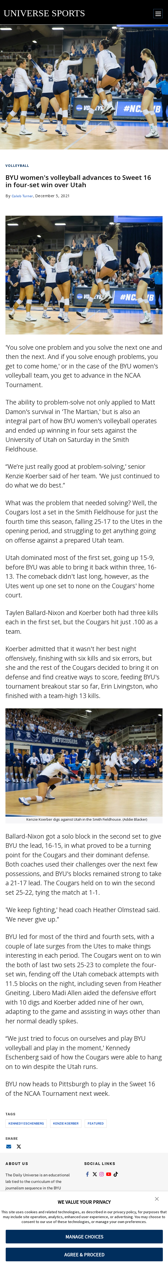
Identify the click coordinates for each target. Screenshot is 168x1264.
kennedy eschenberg (26, 1123)
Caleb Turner (24, 195)
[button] (157, 1199)
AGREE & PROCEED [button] (84, 1255)
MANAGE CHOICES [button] (84, 1237)
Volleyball (17, 165)
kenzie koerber (65, 1123)
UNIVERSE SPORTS (44, 13)
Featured (96, 1123)
